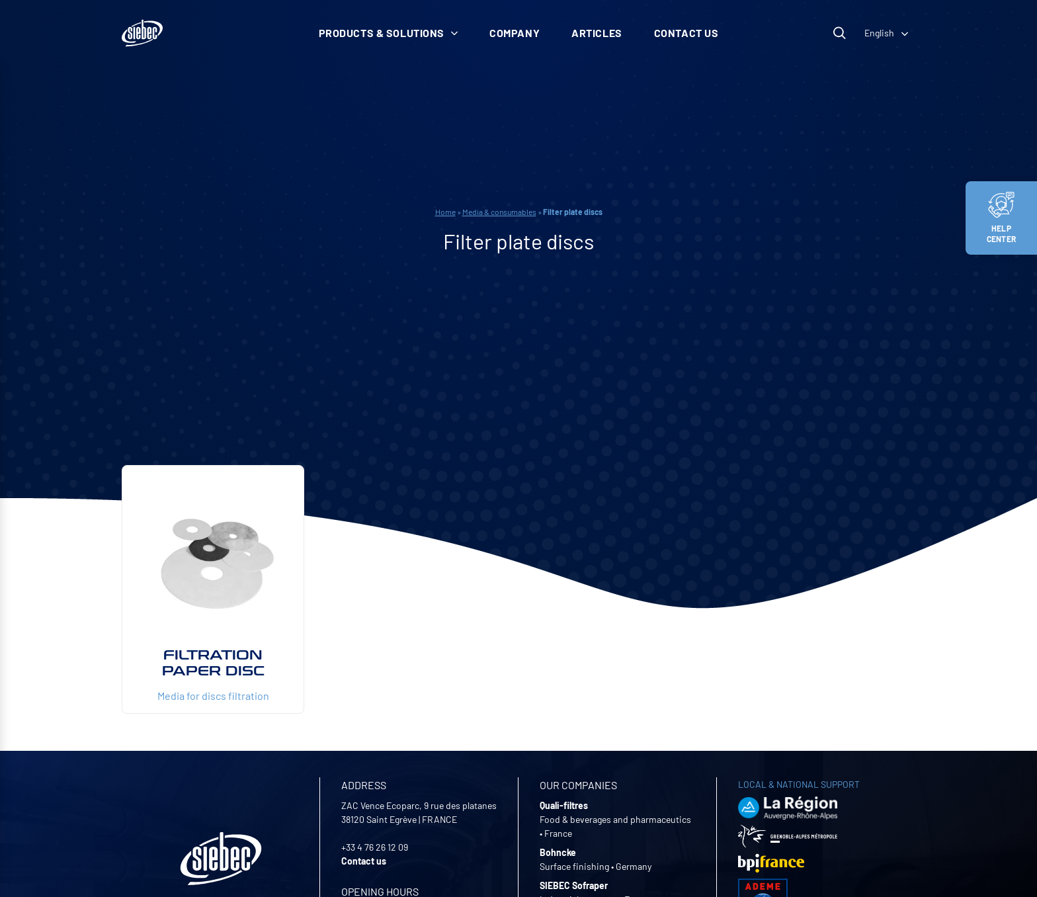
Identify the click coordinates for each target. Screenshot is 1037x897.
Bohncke (558, 852)
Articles (596, 32)
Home (445, 211)
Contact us (686, 32)
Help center (1001, 217)
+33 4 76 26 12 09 (374, 847)
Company (514, 32)
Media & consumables (499, 211)
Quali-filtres (564, 805)
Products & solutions (388, 32)
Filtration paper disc (213, 663)
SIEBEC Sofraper (574, 885)
